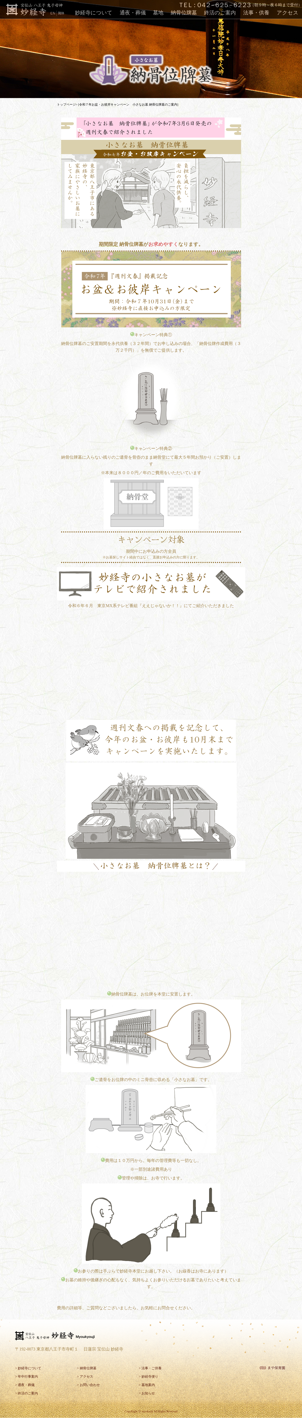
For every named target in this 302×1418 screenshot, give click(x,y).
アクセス (287, 12)
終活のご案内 (220, 12)
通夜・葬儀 (133, 12)
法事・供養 (256, 12)
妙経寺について (93, 12)
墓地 (158, 12)
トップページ (66, 104)
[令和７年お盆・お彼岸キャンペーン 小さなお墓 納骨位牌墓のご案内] (128, 104)
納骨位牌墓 (184, 12)
